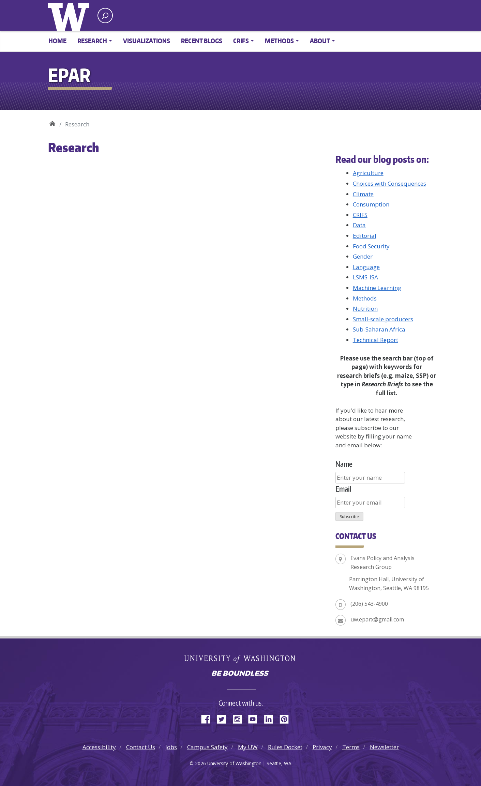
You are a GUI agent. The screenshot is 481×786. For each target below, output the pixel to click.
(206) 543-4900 (369, 603)
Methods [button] (279, 40)
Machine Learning (377, 288)
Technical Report (375, 340)
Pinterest (287, 718)
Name (343, 463)
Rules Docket (285, 747)
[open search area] (105, 15)
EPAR (52, 122)
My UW (248, 747)
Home (57, 40)
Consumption (371, 204)
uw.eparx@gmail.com (377, 619)
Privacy (322, 747)
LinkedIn (271, 718)
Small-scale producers (383, 319)
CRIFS (360, 215)
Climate (363, 194)
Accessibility (99, 747)
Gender (363, 256)
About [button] (320, 40)
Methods (365, 298)
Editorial (364, 236)
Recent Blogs (201, 40)
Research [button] (92, 40)
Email (343, 488)
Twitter (224, 718)
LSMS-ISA (365, 277)
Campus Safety (207, 747)
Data (359, 225)
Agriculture (368, 173)
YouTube (255, 718)
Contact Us (140, 747)
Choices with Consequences (389, 183)
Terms (351, 747)
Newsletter (384, 747)
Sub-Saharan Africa (379, 329)
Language (366, 267)
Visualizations (146, 40)
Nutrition (365, 308)
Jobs (171, 747)
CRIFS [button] (241, 40)
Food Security (371, 246)
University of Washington (70, 15)
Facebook (208, 718)
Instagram (239, 718)
